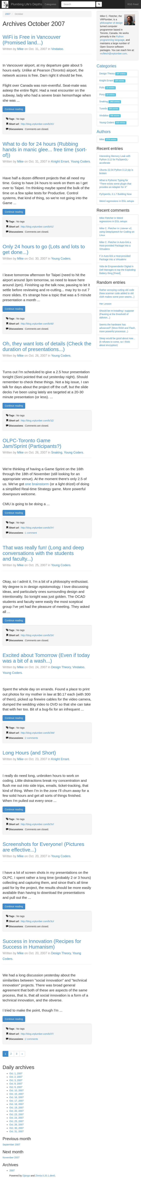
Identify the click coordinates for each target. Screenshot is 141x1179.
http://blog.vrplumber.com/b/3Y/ (37, 527)
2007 (7, 14)
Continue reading (14, 109)
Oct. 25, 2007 (16, 1121)
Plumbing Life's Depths (26, 4)
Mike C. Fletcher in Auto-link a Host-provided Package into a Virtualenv (115, 245)
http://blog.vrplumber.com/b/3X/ (37, 635)
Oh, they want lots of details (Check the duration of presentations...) (47, 346)
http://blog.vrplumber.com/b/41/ (37, 226)
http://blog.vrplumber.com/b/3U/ (37, 921)
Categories (50, 4)
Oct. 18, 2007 (16, 1104)
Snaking (56, 452)
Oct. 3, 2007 (15, 1080)
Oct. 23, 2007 (16, 1114)
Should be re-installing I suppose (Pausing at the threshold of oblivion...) (116, 314)
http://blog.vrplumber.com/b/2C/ (37, 124)
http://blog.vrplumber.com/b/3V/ (37, 824)
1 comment (31, 532)
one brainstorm (37, 484)
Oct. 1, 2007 (15, 1073)
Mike (20, 49)
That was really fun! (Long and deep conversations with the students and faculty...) (43, 553)
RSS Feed (132, 4)
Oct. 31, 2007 (16, 1131)
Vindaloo (57, 49)
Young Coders (80, 161)
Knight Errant (60, 161)
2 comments (31, 738)
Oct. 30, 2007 (16, 1128)
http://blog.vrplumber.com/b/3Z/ (37, 420)
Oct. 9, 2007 (15, 1087)
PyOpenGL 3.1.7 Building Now (115, 194)
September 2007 (11, 1144)
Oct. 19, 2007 (16, 1107)
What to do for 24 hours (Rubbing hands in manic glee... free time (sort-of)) (45, 149)
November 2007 (11, 1157)
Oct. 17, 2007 (16, 1100)
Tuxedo (109, 108)
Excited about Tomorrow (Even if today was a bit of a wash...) (46, 658)
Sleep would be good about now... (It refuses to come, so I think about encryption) (117, 342)
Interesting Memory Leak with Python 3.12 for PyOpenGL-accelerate (114, 159)
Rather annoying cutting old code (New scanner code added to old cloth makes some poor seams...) (116, 293)
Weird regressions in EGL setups (116, 201)
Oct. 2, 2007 (15, 1076)
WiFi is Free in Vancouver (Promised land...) (32, 39)
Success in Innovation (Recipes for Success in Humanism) (42, 944)
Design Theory (61, 667)
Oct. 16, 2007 (16, 1097)
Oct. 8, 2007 (15, 1083)
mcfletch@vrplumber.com (113, 53)
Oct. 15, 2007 (16, 1094)
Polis (107, 87)
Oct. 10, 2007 (16, 1090)
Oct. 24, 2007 (16, 1117)
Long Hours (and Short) (29, 753)
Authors (104, 131)
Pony (107, 94)
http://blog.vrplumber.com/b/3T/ (37, 1033)
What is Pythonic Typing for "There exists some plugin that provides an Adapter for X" (115, 183)
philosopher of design (111, 22)
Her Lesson (105, 303)
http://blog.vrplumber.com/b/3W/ (38, 732)
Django (26, 1175)
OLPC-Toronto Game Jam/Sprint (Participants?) (32, 443)
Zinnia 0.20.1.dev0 (45, 1175)
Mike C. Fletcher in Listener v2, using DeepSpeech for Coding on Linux (116, 232)
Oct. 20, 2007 (16, 1111)
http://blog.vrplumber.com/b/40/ (37, 323)
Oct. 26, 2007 (16, 1124)
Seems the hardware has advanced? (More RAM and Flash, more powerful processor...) (117, 328)
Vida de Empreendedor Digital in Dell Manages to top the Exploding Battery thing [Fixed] (117, 270)
